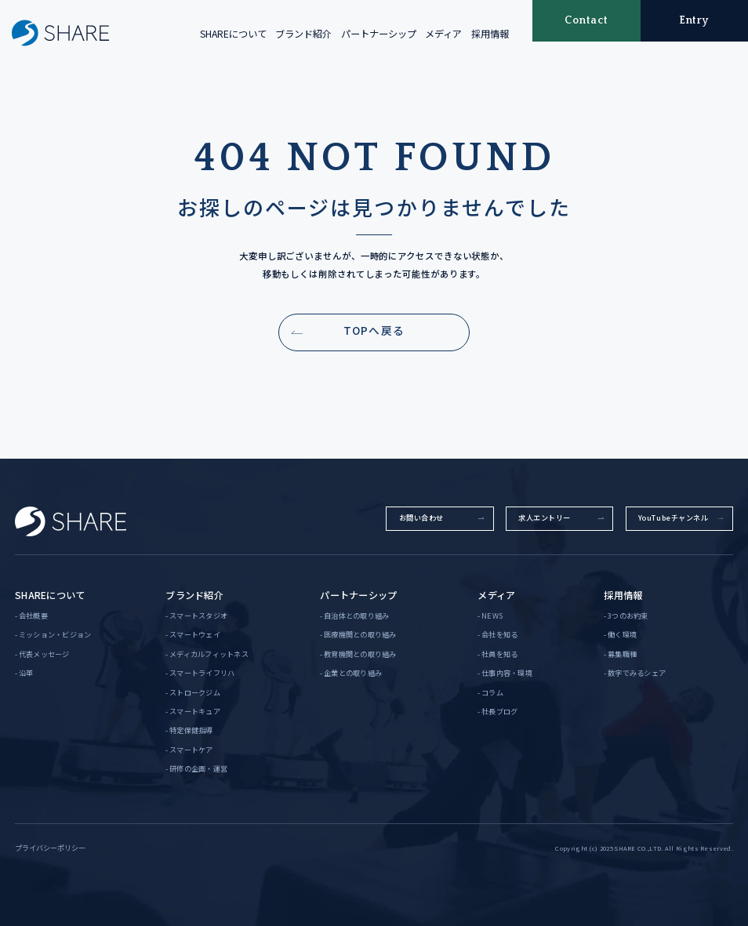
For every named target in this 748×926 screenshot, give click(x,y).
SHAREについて (233, 34)
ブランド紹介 (303, 34)
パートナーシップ (378, 34)
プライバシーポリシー (50, 847)
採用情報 (490, 34)
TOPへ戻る (373, 330)
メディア (443, 34)
